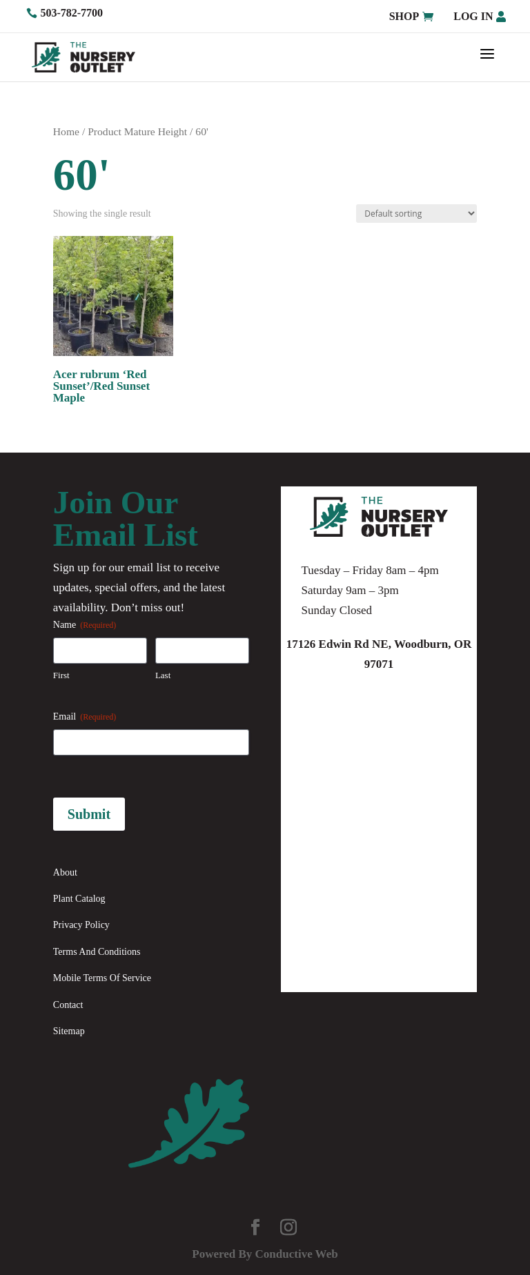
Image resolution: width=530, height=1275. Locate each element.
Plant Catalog (79, 898)
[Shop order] (416, 213)
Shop (404, 16)
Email (84, 717)
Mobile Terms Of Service (102, 978)
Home (66, 131)
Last (162, 675)
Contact (68, 1005)
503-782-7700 (71, 13)
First (61, 675)
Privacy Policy (81, 925)
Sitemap (69, 1031)
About (65, 872)
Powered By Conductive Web (264, 1254)
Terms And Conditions (97, 952)
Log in (473, 16)
